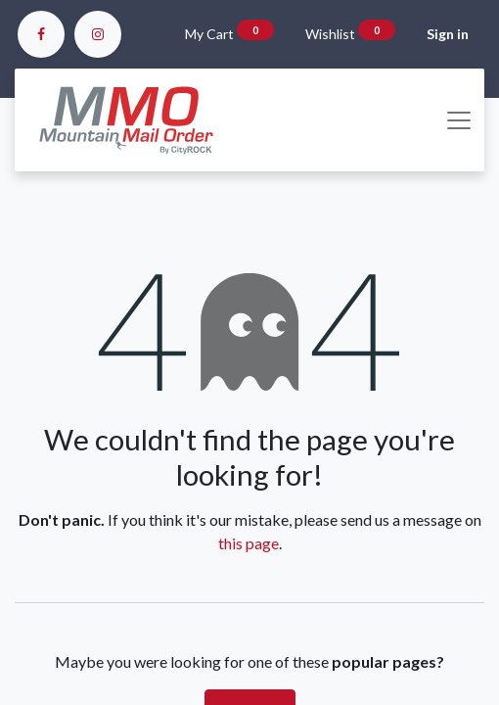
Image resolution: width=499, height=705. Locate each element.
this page (248, 543)
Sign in (448, 33)
